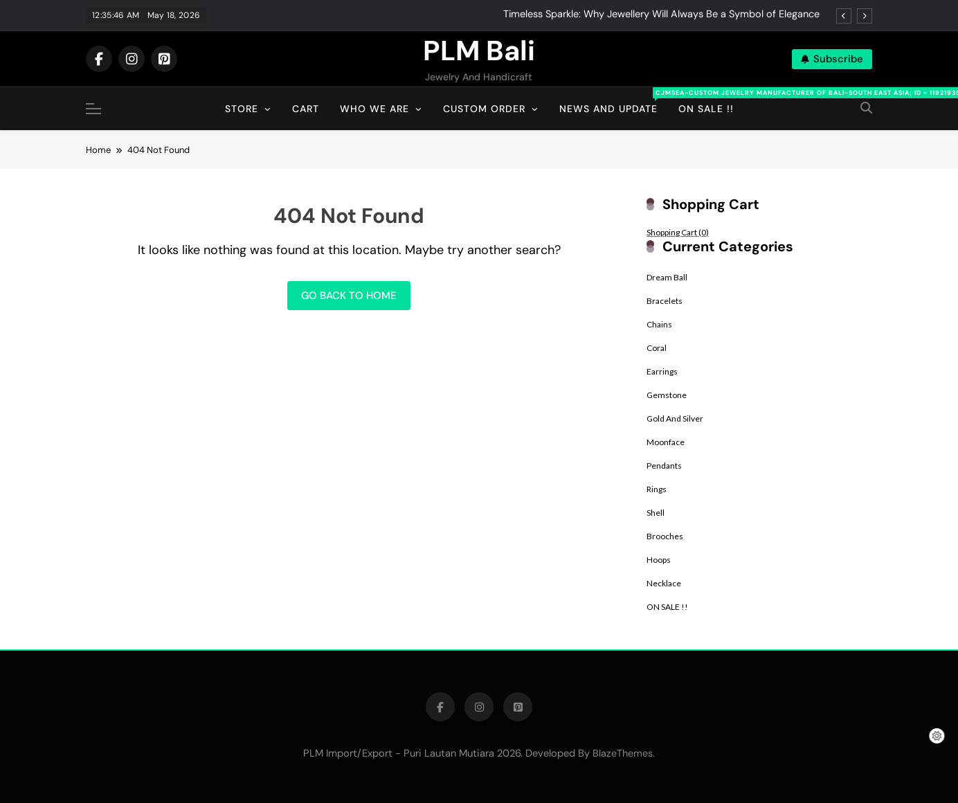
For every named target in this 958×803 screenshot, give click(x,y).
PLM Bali (479, 51)
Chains (659, 324)
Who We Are (374, 108)
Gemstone (667, 395)
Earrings (662, 371)
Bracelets (665, 301)
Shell (656, 512)
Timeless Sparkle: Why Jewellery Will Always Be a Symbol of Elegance (661, 14)
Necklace (664, 583)
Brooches (665, 536)
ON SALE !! (667, 607)
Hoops (659, 559)
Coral (657, 348)
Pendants (664, 465)
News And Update (613, 101)
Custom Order (484, 108)
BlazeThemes (623, 753)
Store (241, 108)
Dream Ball (667, 277)
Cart (305, 108)
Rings (657, 489)
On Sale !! (706, 108)
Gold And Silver (675, 418)
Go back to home (349, 296)
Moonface (666, 442)
